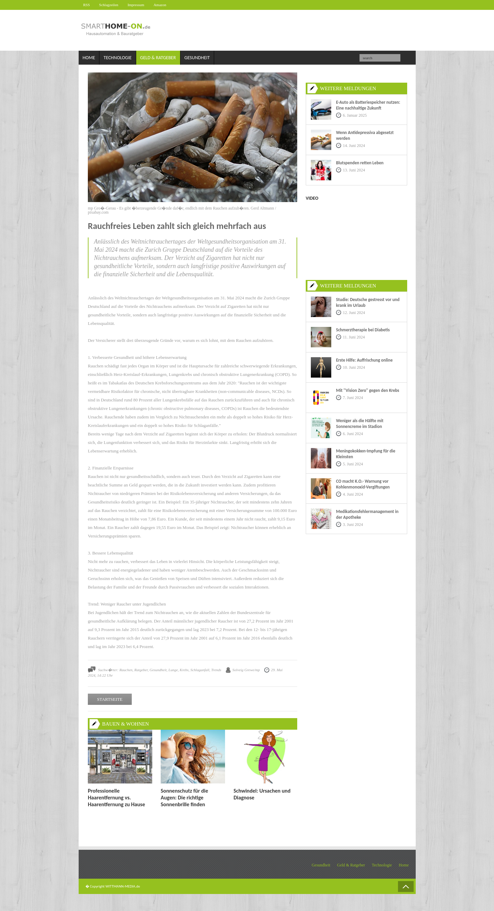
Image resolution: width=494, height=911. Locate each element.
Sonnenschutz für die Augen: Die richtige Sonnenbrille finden (184, 798)
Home (89, 58)
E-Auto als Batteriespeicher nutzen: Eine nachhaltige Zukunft (368, 105)
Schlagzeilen (111, 5)
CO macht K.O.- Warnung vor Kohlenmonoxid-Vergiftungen (363, 484)
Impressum (140, 5)
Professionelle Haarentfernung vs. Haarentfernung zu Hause (116, 798)
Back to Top (406, 886)
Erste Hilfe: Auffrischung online (364, 360)
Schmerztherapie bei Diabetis (363, 329)
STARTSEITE (110, 699)
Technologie (117, 58)
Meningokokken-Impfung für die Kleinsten (365, 453)
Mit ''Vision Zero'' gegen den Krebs (367, 390)
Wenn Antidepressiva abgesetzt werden (365, 135)
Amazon (166, 5)
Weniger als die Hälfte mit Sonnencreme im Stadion (359, 423)
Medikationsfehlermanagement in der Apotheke (367, 514)
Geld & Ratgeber (158, 58)
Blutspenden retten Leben (359, 162)
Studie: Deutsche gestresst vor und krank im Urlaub (368, 302)
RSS (87, 5)
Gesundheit (197, 58)
